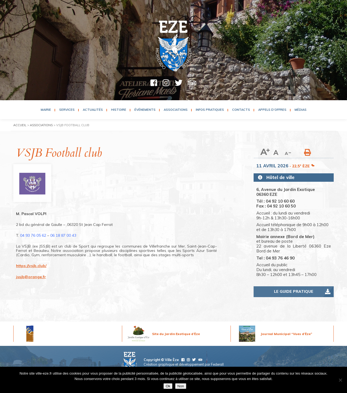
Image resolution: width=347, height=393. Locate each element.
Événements (145, 110)
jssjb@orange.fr (31, 276)
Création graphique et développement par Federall (184, 364)
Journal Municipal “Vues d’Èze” (286, 334)
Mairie (46, 110)
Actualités (93, 110)
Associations (176, 110)
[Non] (340, 380)
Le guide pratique (293, 291)
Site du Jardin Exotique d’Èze (176, 334)
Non (180, 386)
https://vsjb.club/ (31, 265)
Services (67, 110)
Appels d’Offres (272, 110)
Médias (301, 110)
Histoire (118, 110)
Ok (168, 386)
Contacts (241, 110)
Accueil (19, 125)
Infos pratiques (210, 110)
